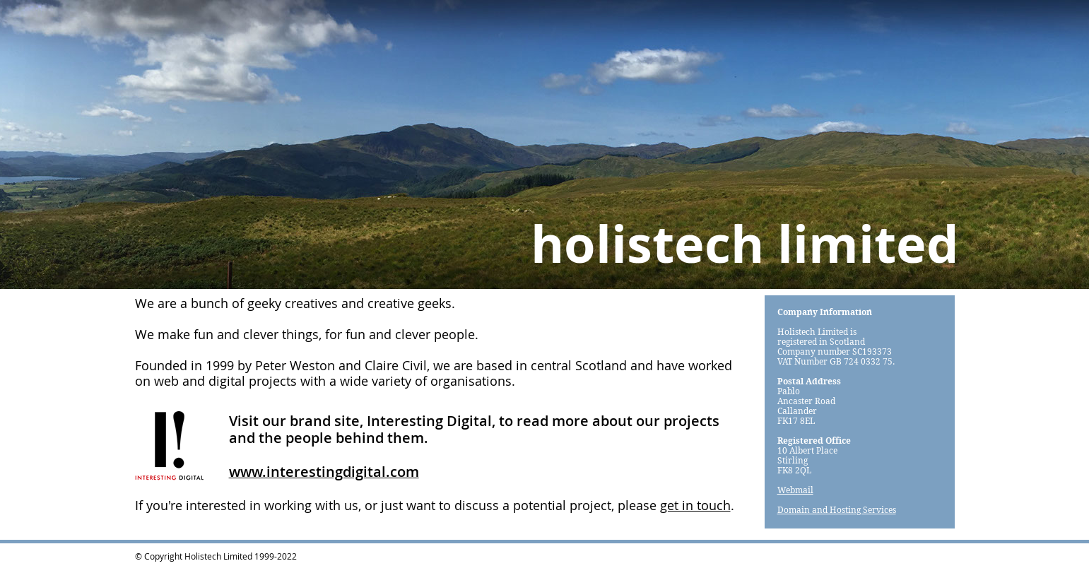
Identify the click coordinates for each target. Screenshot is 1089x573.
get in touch (695, 505)
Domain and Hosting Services (836, 510)
